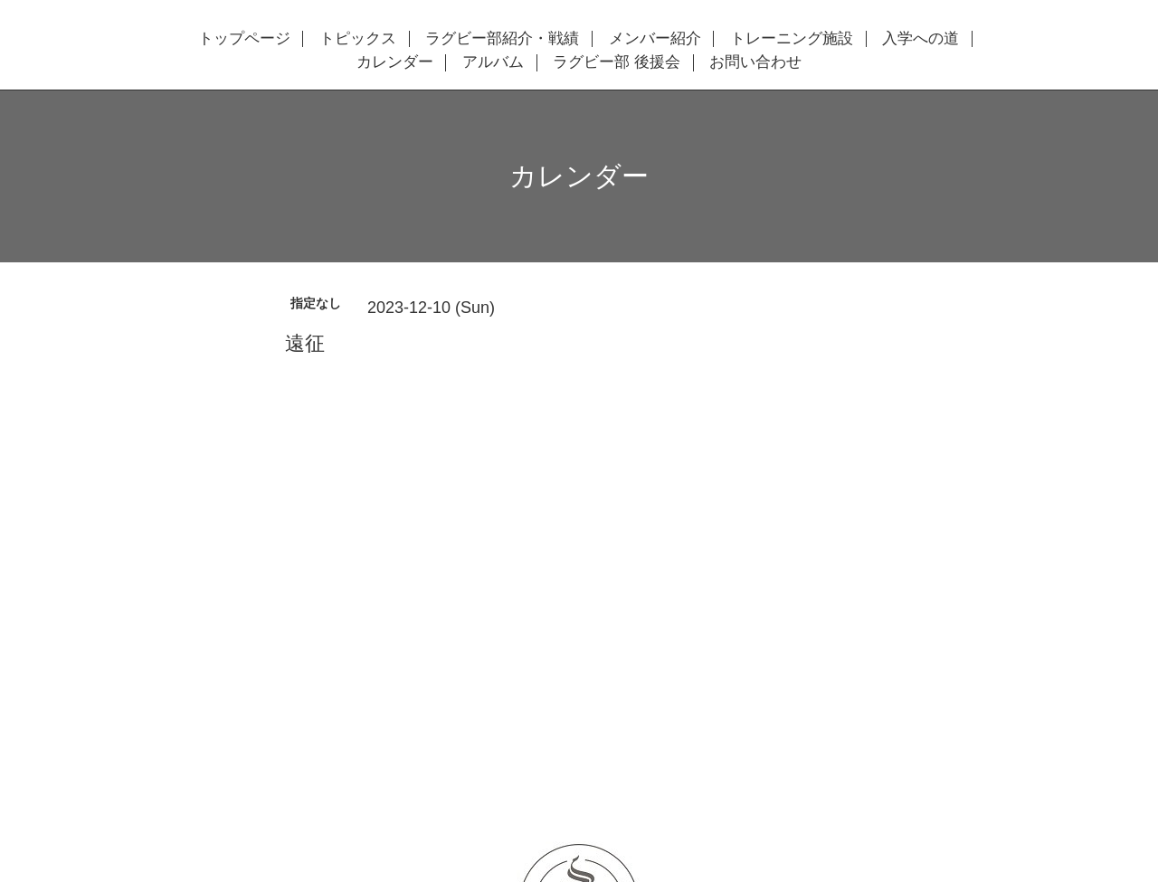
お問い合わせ (755, 62)
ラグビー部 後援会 (616, 62)
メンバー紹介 (655, 39)
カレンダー (394, 62)
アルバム (493, 62)
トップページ (244, 39)
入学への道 (920, 39)
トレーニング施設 (791, 39)
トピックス (357, 39)
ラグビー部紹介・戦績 (502, 39)
